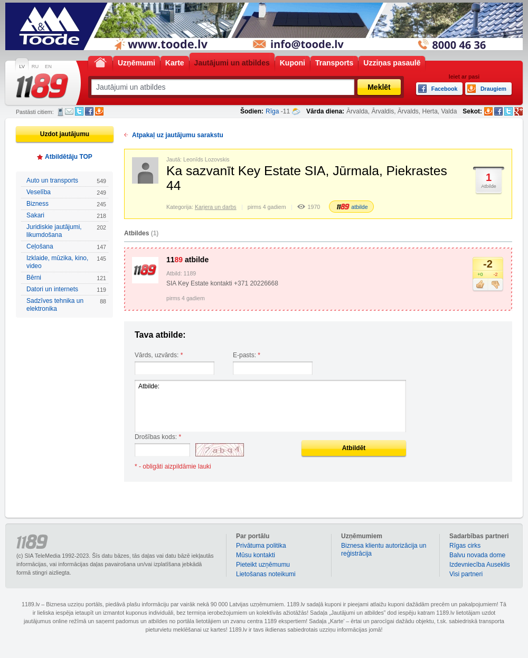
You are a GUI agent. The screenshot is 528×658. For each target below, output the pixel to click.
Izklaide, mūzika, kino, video (66, 262)
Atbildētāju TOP (68, 156)
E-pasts (69, 111)
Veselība (66, 192)
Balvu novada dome (477, 555)
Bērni (66, 278)
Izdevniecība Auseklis (479, 564)
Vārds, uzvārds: (159, 355)
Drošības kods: (158, 437)
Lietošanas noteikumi (266, 574)
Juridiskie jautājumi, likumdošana (66, 231)
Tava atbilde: (160, 334)
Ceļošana (66, 247)
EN (48, 66)
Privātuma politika (261, 545)
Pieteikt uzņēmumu (263, 564)
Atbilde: (270, 406)
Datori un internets (66, 289)
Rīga (272, 111)
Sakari (66, 216)
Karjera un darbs (216, 207)
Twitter (79, 111)
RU (35, 66)
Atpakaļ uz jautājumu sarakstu (177, 135)
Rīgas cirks (464, 545)
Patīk (480, 285)
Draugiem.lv (99, 111)
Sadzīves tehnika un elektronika (66, 304)
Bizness (66, 204)
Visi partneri (466, 574)
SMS (60, 112)
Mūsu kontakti (255, 555)
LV (22, 66)
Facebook (89, 111)
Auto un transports (66, 181)
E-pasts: (246, 355)
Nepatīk (495, 285)
